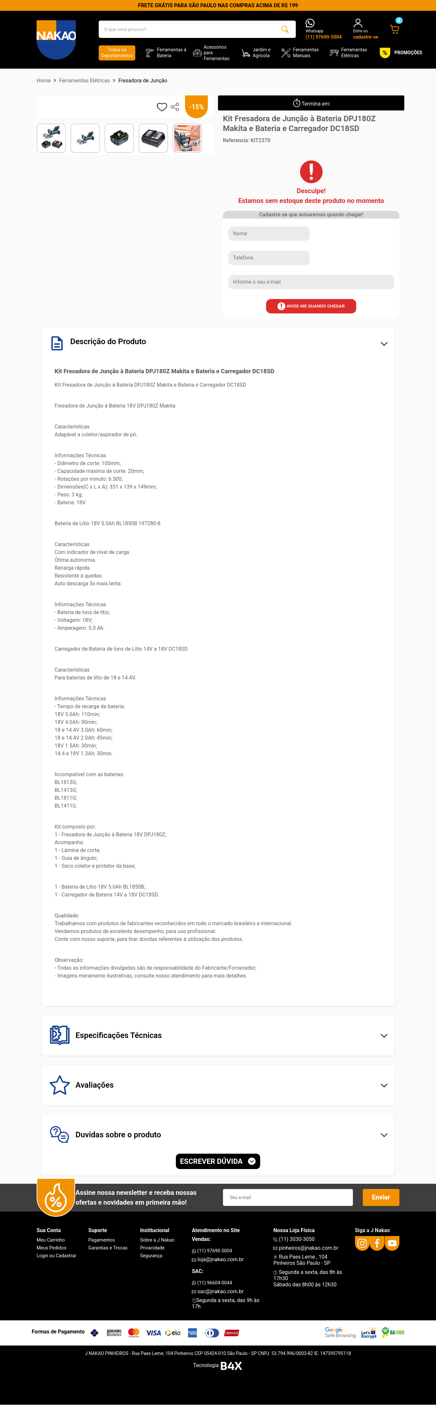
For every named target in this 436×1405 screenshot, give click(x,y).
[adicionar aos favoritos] (162, 107)
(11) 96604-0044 (212, 1283)
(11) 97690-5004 (212, 1251)
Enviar (381, 1198)
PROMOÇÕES (399, 53)
